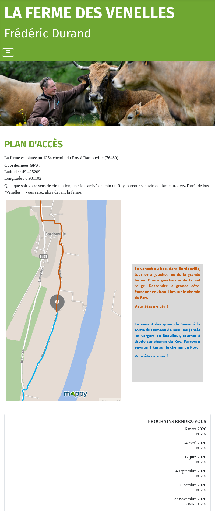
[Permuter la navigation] (8, 52)
